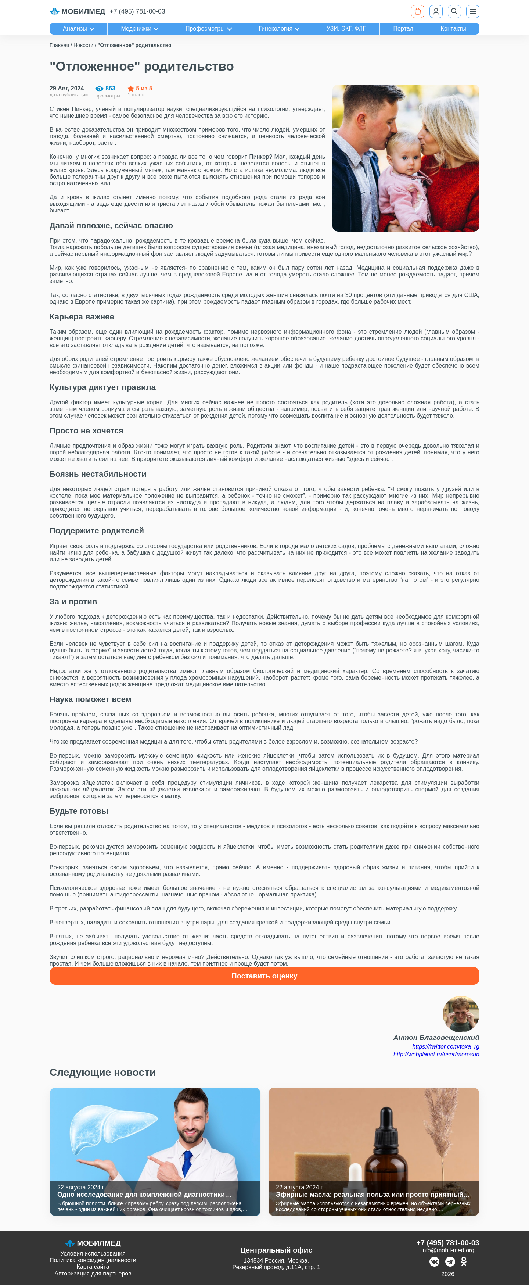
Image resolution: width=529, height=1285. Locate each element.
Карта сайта (92, 1267)
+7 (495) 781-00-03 (137, 11)
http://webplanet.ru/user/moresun (436, 1054)
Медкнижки (136, 28)
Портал (403, 28)
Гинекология (275, 28)
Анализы (75, 28)
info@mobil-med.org (447, 1250)
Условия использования (93, 1253)
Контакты (453, 28)
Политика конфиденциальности (93, 1260)
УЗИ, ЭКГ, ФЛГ (346, 28)
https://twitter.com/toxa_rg (445, 1047)
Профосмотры (205, 28)
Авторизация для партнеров (92, 1273)
